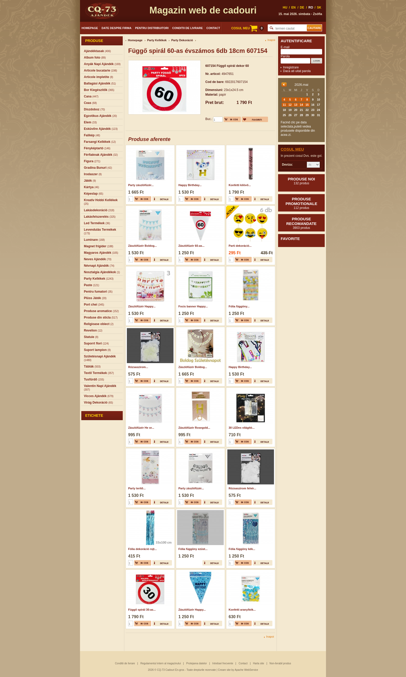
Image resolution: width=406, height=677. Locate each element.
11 (284, 104)
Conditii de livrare (187, 28)
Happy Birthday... (190, 185)
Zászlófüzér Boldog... (142, 245)
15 (307, 104)
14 (301, 104)
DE (302, 7)
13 (295, 104)
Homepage (90, 28)
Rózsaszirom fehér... (242, 488)
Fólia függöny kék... (242, 549)
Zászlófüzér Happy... (142, 306)
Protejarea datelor (196, 663)
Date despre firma (116, 28)
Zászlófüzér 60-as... (191, 245)
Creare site (224, 669)
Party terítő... (137, 488)
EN (293, 7)
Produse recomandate (301, 223)
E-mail (285, 47)
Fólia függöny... (239, 306)
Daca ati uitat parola (297, 71)
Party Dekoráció (182, 40)
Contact (213, 28)
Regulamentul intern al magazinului (160, 663)
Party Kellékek (156, 40)
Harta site (258, 663)
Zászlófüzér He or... (141, 427)
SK (319, 7)
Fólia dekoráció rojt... (142, 549)
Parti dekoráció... (240, 245)
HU (285, 7)
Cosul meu (292, 149)
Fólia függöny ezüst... (192, 549)
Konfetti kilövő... (240, 185)
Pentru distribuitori (152, 28)
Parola (285, 56)
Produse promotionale (301, 203)
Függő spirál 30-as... (142, 609)
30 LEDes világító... (242, 427)
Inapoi (271, 40)
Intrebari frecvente (222, 663)
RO (310, 7)
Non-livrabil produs (280, 663)
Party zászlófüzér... (141, 185)
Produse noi (301, 181)
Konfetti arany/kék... (242, 609)
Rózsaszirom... (138, 367)
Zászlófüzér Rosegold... (194, 427)
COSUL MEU (247, 28)
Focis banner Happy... (193, 306)
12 (290, 104)
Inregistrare (291, 67)
